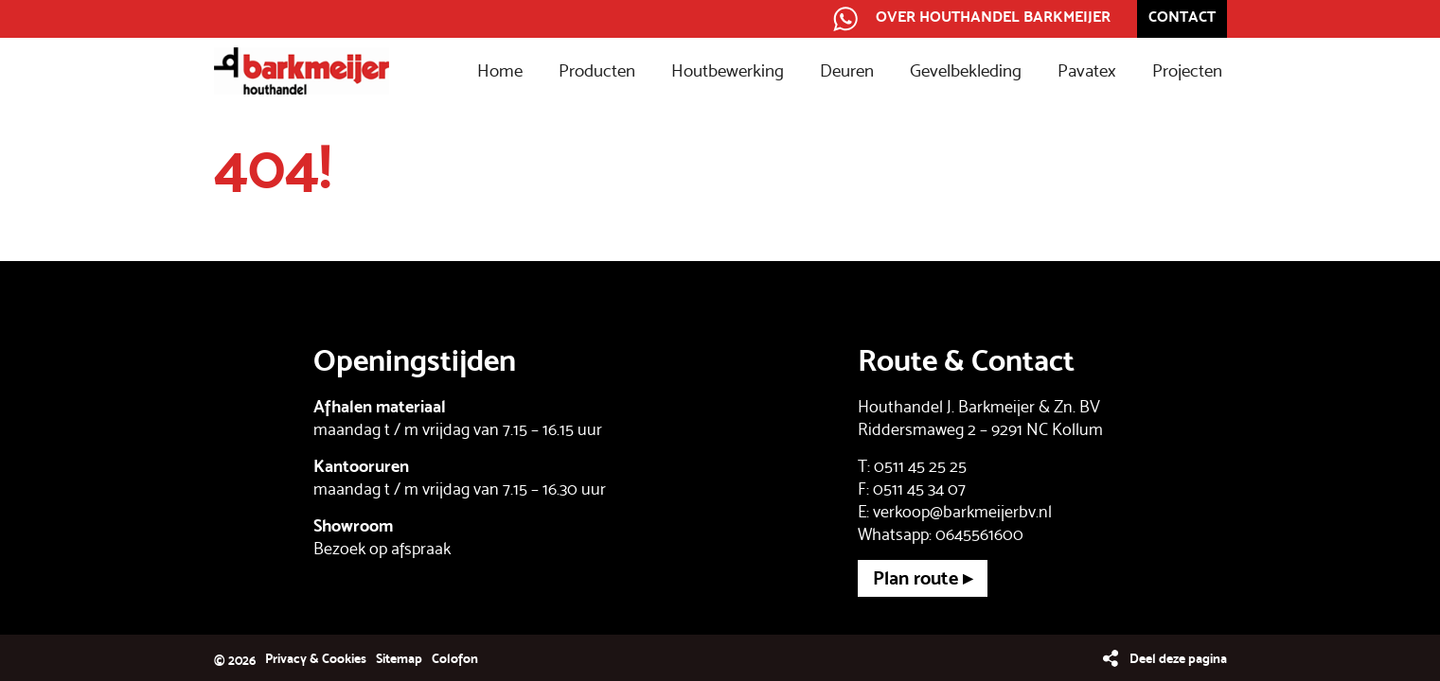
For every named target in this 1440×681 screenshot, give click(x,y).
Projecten (1187, 71)
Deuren (847, 71)
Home (500, 71)
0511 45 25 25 (920, 466)
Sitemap (399, 658)
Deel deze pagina (1178, 658)
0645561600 (979, 534)
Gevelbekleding (966, 71)
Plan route (915, 578)
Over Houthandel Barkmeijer (993, 17)
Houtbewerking (727, 71)
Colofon (455, 658)
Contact (1182, 17)
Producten (597, 71)
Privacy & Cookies (315, 658)
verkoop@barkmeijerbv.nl (962, 511)
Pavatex (1087, 71)
